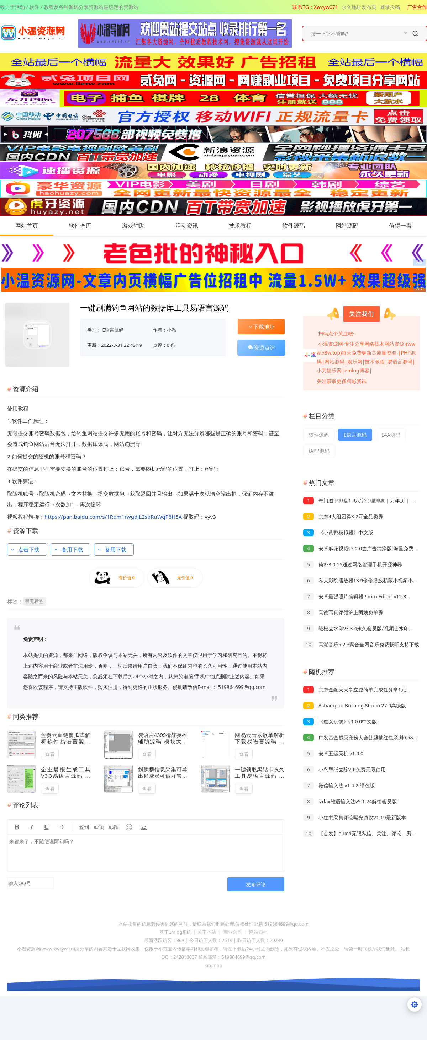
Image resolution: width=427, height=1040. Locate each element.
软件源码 (300, 226)
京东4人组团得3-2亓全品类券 (343, 516)
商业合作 (232, 932)
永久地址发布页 (359, 7)
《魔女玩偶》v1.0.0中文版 (340, 721)
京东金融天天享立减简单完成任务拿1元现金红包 (364, 689)
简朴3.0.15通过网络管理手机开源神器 (352, 564)
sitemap (213, 965)
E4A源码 (390, 434)
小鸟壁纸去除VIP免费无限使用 (344, 769)
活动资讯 (193, 226)
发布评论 (256, 884)
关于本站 (206, 932)
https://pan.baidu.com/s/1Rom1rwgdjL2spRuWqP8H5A (113, 516)
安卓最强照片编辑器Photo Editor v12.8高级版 (362, 596)
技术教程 (247, 226)
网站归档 (258, 932)
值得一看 (407, 226)
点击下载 (24, 549)
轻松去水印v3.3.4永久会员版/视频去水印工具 (361, 628)
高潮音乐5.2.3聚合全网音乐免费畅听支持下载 (361, 644)
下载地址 (261, 326)
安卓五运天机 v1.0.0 (333, 753)
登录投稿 (390, 7)
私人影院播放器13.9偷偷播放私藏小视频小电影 (363, 580)
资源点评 (261, 347)
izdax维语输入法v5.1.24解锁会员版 (350, 801)
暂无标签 (34, 601)
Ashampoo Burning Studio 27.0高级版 (354, 705)
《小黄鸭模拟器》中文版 (338, 532)
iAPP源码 (319, 450)
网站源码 (354, 226)
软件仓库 (87, 226)
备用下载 (68, 549)
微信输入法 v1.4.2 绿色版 (339, 785)
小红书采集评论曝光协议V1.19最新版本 (354, 817)
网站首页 (26, 226)
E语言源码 (112, 330)
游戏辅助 (140, 226)
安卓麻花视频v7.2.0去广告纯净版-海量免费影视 (363, 548)
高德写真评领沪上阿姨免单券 (343, 612)
